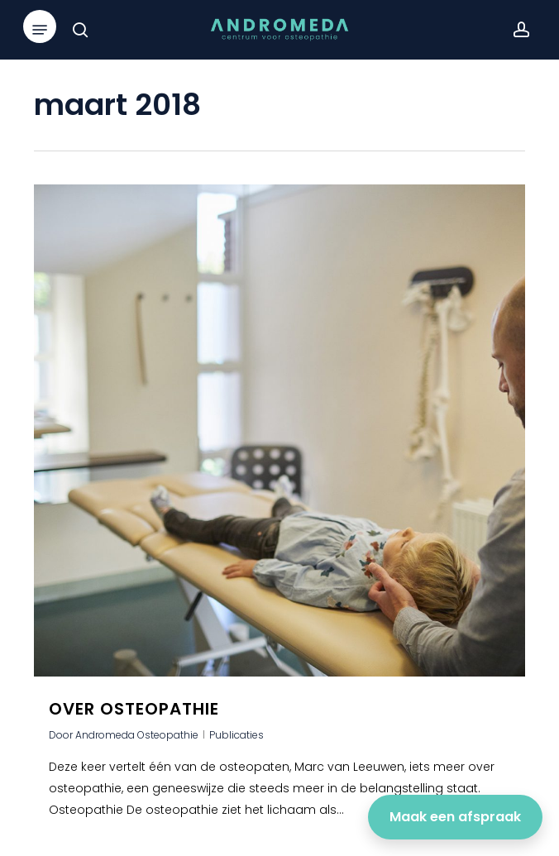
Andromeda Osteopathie (136, 735)
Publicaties (236, 735)
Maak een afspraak (455, 816)
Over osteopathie (134, 708)
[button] (39, 30)
